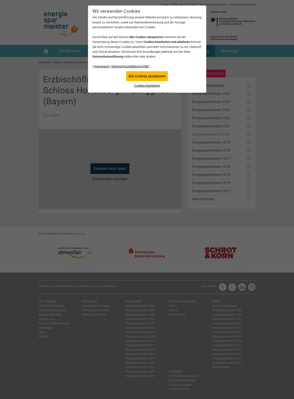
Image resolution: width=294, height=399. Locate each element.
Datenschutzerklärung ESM (129, 66)
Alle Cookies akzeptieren (147, 76)
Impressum (101, 66)
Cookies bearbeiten (147, 85)
